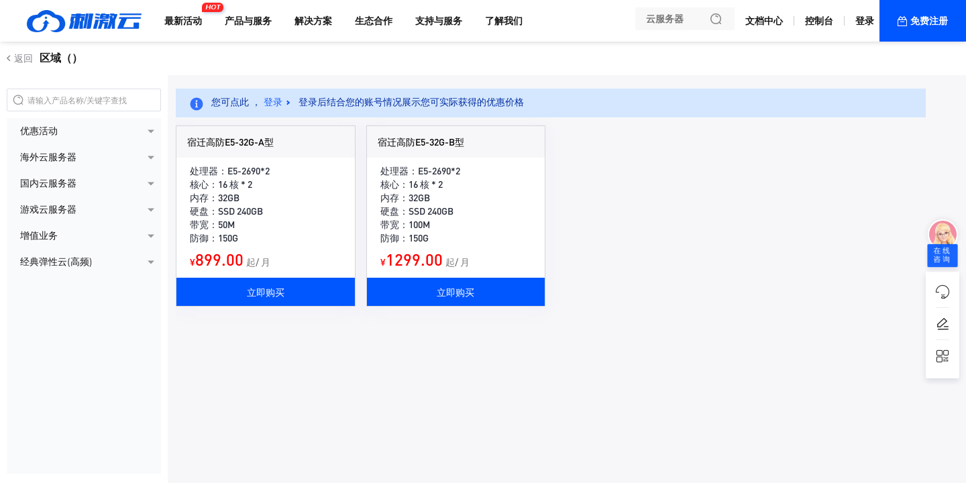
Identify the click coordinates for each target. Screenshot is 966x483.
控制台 (819, 21)
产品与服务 (248, 21)
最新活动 (186, 15)
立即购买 (265, 292)
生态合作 (373, 21)
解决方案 (313, 21)
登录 (864, 21)
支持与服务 (438, 21)
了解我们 (504, 21)
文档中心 (764, 21)
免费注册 (929, 21)
